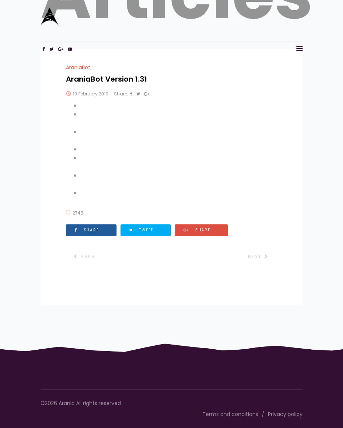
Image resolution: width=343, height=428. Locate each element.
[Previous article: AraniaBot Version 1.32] (80, 256)
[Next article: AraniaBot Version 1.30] (262, 256)
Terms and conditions (230, 414)
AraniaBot (78, 67)
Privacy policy (285, 414)
